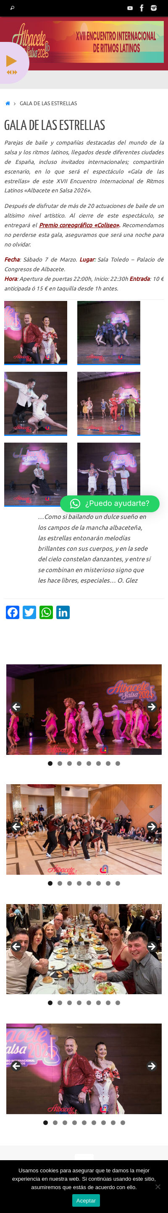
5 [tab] (89, 763)
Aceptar (86, 1200)
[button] (110, 503)
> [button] (151, 707)
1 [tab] (50, 763)
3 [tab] (69, 763)
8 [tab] (118, 763)
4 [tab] (79, 763)
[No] (157, 1186)
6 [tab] (98, 763)
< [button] (16, 707)
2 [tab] (60, 763)
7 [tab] (108, 763)
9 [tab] (123, 1122)
